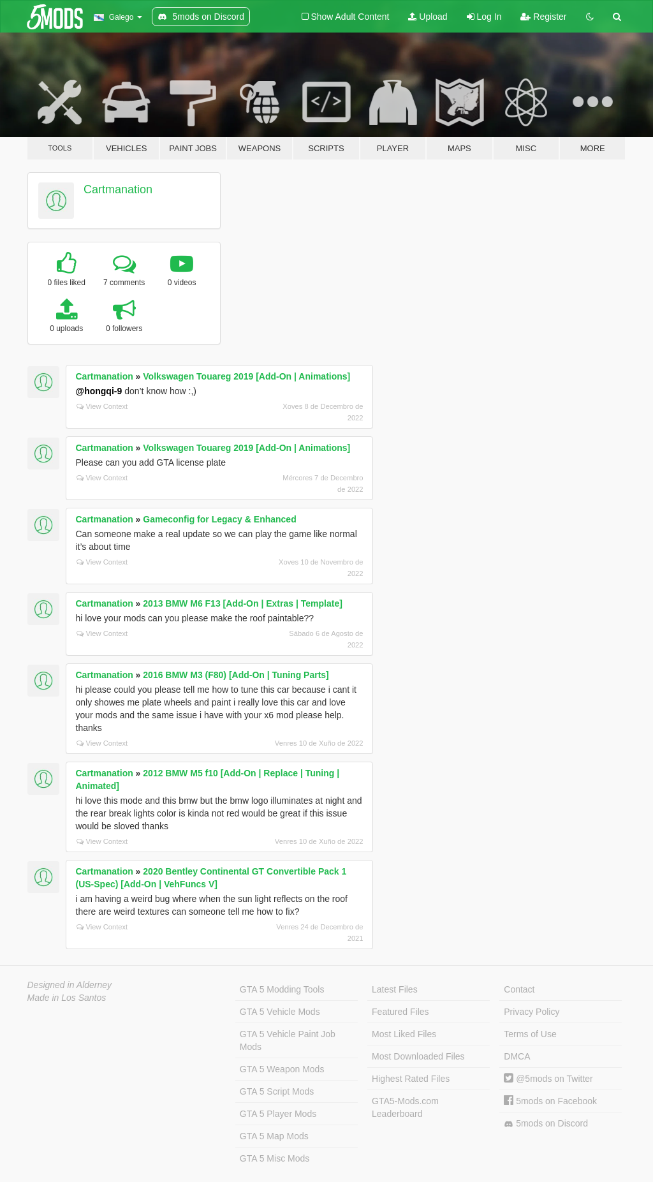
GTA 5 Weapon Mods (282, 1069)
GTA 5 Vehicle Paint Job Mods (287, 1040)
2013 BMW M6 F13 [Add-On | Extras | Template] (242, 603)
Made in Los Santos (66, 998)
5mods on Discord (546, 1123)
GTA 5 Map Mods (274, 1136)
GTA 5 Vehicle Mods (280, 1012)
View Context (102, 406)
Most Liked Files (404, 1034)
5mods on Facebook (550, 1101)
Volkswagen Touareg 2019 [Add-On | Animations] (246, 376)
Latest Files (395, 989)
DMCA (517, 1056)
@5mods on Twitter (548, 1078)
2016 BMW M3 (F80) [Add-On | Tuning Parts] (235, 675)
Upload (427, 16)
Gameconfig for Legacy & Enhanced (219, 519)
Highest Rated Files (411, 1079)
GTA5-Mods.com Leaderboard (405, 1107)
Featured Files (400, 1012)
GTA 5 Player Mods (278, 1114)
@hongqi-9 (99, 391)
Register (543, 16)
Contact (519, 989)
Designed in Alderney (69, 985)
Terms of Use (530, 1034)
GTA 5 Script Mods (277, 1091)
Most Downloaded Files (418, 1056)
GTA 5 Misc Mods (274, 1158)
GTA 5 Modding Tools (282, 989)
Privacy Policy (531, 1012)
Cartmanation (118, 189)
